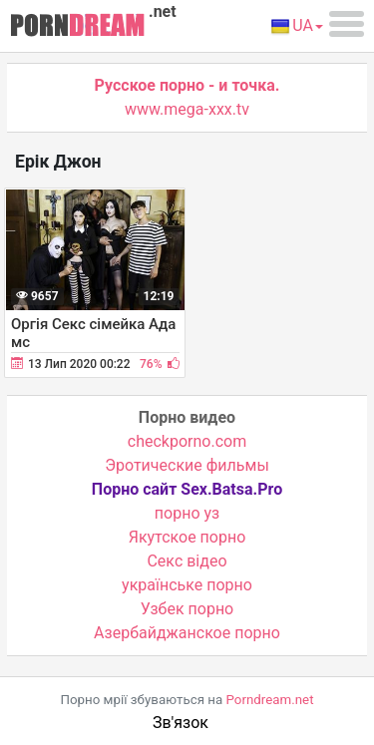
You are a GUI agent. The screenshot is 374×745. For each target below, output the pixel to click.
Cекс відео (186, 561)
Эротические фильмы (187, 465)
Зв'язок (180, 722)
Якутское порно (187, 537)
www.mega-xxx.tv (187, 109)
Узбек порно (187, 608)
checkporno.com (187, 441)
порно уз (187, 513)
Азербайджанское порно (187, 632)
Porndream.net (270, 699)
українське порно (187, 584)
